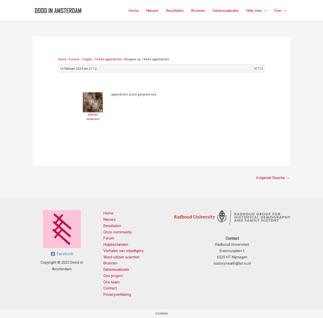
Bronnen (198, 10)
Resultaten (175, 10)
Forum (108, 238)
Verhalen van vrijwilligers (123, 251)
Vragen (87, 59)
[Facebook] (62, 254)
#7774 (258, 68)
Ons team (111, 282)
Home (134, 10)
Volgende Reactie (273, 178)
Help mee (256, 10)
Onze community (117, 232)
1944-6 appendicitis (108, 59)
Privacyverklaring (117, 294)
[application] (264, 10)
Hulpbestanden (115, 244)
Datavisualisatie (225, 10)
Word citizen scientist (121, 257)
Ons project (113, 276)
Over (280, 10)
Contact (110, 288)
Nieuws (152, 10)
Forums (74, 59)
